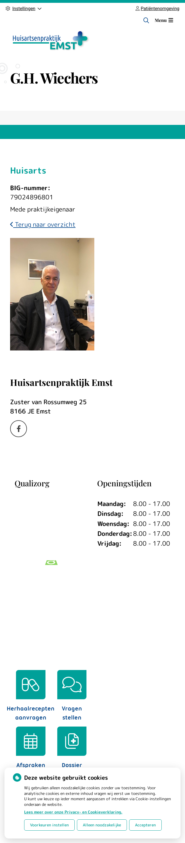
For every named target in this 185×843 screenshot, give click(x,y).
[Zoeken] (146, 20)
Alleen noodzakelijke (102, 825)
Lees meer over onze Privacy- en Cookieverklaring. (73, 812)
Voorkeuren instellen (49, 825)
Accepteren (145, 825)
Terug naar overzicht (43, 224)
